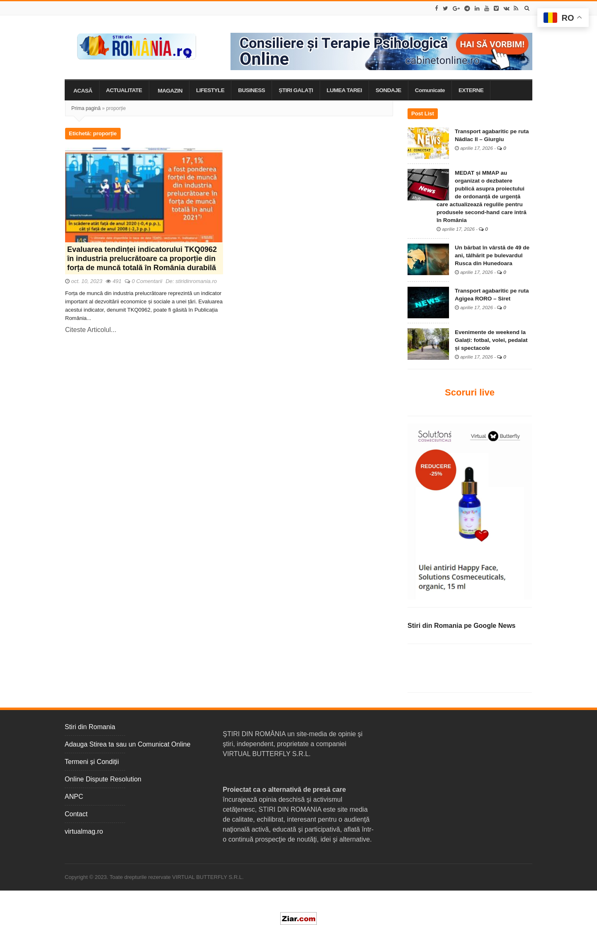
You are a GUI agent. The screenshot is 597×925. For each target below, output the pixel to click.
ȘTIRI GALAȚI (296, 90)
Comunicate (430, 90)
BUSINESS (251, 90)
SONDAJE (388, 90)
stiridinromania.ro (196, 281)
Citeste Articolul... (90, 329)
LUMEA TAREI (344, 90)
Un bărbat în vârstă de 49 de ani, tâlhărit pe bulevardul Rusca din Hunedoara (492, 255)
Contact (76, 814)
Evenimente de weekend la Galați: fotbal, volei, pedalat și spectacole (491, 340)
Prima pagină (86, 108)
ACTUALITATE (124, 90)
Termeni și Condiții (92, 761)
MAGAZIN (170, 91)
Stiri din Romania (90, 726)
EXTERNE (471, 90)
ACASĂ (82, 91)
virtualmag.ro (84, 831)
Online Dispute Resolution (103, 779)
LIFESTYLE (210, 90)
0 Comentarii (147, 281)
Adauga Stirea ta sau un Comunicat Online (127, 744)
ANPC (74, 796)
